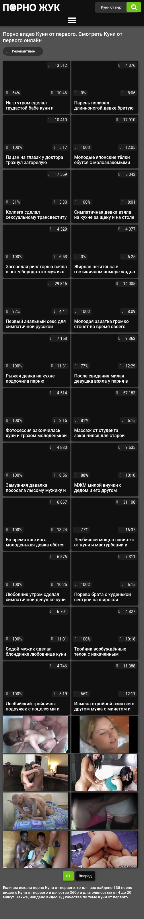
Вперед (85, 876)
